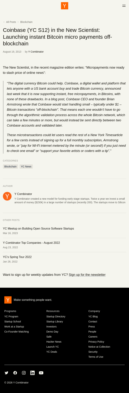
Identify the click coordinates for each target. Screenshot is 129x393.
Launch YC (52, 346)
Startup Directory (55, 316)
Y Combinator (36, 51)
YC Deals (51, 351)
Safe (49, 336)
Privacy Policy (96, 341)
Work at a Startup (14, 326)
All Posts (9, 22)
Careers (92, 336)
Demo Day (52, 331)
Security (93, 351)
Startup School (12, 321)
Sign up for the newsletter (87, 275)
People (92, 331)
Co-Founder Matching (16, 331)
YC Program (11, 316)
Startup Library (54, 321)
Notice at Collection (99, 346)
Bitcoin (42, 83)
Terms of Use (95, 356)
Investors (51, 326)
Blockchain (26, 22)
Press (91, 326)
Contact (92, 321)
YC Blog (93, 316)
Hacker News (53, 341)
